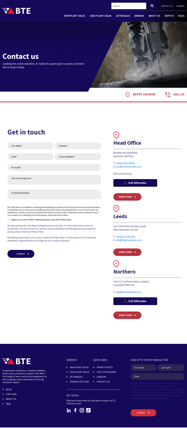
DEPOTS (169, 15)
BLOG (181, 15)
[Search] (152, 6)
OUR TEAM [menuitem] (11, 394)
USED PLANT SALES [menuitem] (79, 371)
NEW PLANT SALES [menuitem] (79, 367)
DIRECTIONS (125, 196)
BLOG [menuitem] (9, 389)
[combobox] (128, 6)
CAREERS (180, 6)
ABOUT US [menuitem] (11, 398)
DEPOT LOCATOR (144, 94)
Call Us (179, 94)
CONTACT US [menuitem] (103, 381)
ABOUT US (154, 15)
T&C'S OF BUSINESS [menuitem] (106, 371)
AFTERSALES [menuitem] (76, 376)
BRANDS (139, 15)
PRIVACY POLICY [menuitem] (105, 367)
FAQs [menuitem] (8, 403)
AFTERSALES (123, 15)
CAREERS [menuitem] (101, 376)
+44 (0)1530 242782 (125, 163)
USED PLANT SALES (100, 15)
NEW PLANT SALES (74, 15)
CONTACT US (167, 6)
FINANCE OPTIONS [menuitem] (79, 381)
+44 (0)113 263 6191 (125, 236)
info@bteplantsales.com (128, 166)
